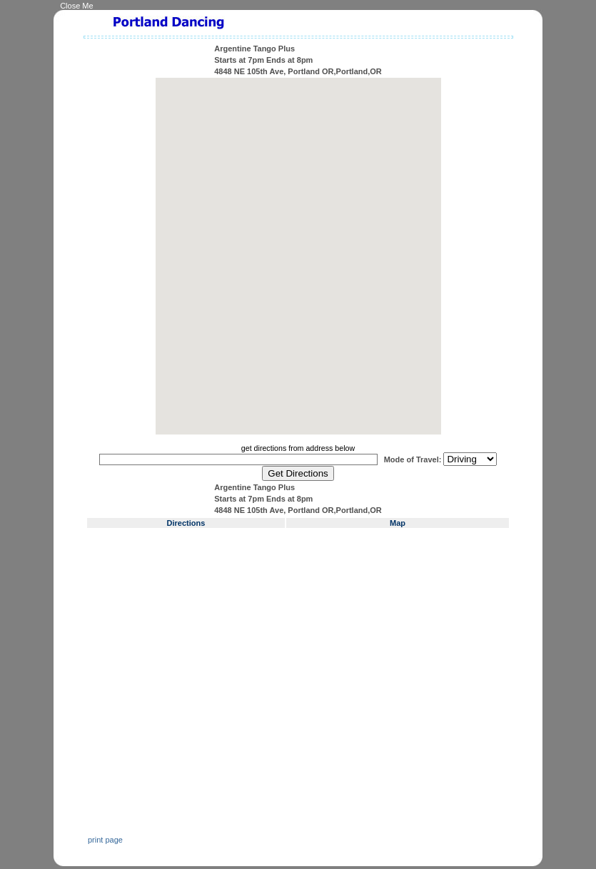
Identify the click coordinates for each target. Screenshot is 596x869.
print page (105, 839)
